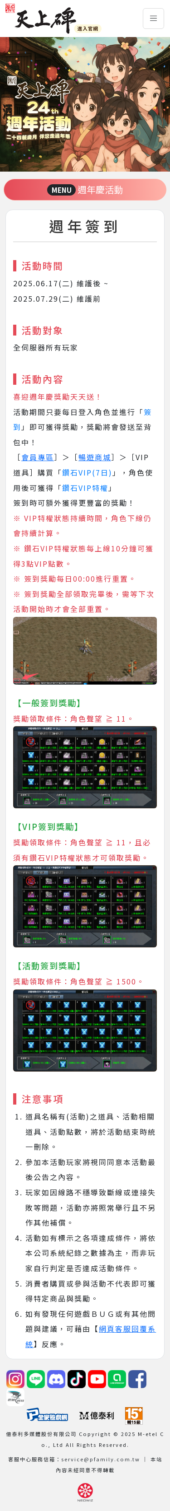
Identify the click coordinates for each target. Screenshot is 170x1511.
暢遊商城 (94, 457)
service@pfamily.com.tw (100, 1459)
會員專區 (37, 457)
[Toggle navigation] (153, 18)
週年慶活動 (85, 189)
